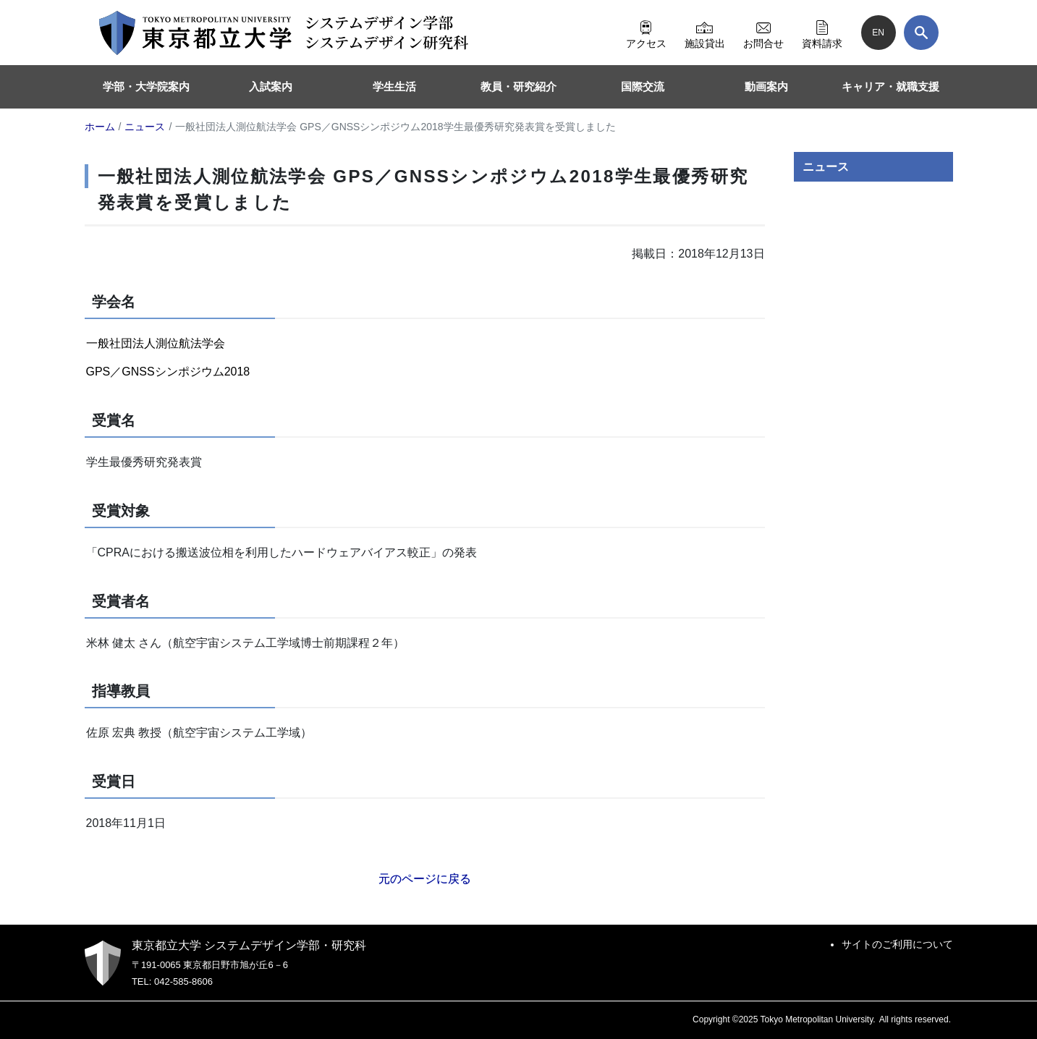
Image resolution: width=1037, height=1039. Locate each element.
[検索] (921, 32)
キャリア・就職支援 (890, 86)
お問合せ (763, 32)
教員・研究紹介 (518, 86)
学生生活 (394, 86)
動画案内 (766, 86)
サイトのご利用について (897, 944)
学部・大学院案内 (146, 86)
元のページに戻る (424, 879)
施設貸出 (705, 32)
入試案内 (270, 86)
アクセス (646, 32)
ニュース (826, 167)
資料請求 (822, 32)
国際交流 (642, 86)
